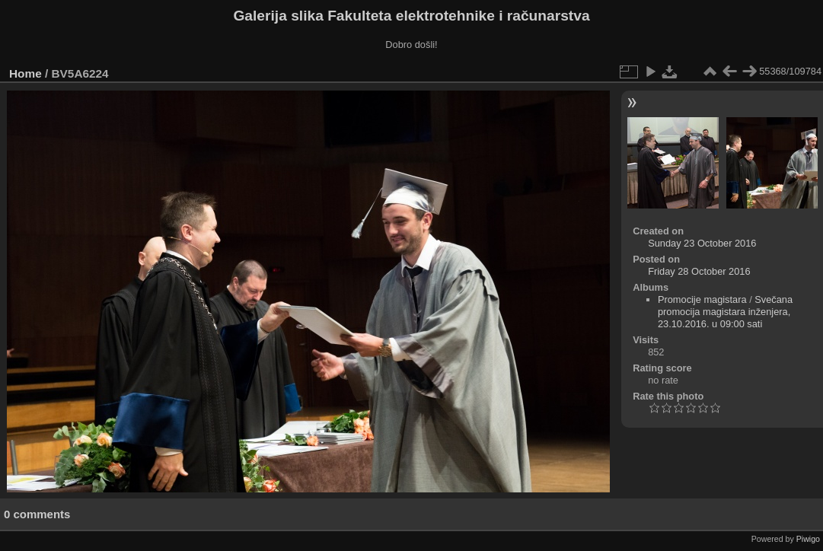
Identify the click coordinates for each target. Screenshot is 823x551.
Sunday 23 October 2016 (702, 243)
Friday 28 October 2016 (699, 271)
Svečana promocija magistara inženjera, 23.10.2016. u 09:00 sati (725, 312)
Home (25, 73)
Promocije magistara (702, 299)
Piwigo (808, 538)
